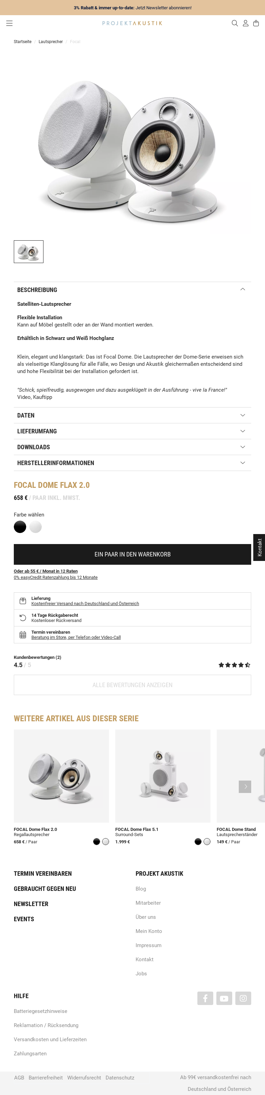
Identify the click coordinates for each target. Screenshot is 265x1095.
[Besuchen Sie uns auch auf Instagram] (243, 998)
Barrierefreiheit (46, 1078)
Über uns (146, 917)
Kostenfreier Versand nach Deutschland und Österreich (85, 603)
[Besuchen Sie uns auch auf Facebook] (205, 998)
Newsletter (31, 903)
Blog (141, 889)
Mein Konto (149, 931)
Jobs (141, 974)
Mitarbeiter (148, 903)
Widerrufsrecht (84, 1078)
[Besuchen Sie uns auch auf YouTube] (224, 998)
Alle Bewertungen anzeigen (132, 685)
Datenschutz (120, 1078)
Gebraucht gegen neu (45, 888)
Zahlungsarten (30, 1054)
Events (24, 919)
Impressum (148, 945)
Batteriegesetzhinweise (40, 1011)
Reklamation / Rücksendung (46, 1025)
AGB (19, 1078)
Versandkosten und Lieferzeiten (50, 1039)
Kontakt (145, 959)
